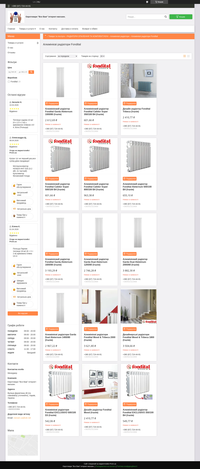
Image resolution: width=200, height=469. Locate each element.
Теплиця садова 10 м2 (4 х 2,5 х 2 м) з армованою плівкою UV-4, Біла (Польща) (24, 123)
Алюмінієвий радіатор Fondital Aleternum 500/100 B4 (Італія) (97, 185)
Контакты (53, 29)
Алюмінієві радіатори (119, 36)
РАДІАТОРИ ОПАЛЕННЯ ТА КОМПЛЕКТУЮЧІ (87, 36)
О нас (42, 29)
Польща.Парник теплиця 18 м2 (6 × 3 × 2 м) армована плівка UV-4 (23, 252)
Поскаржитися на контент (105, 466)
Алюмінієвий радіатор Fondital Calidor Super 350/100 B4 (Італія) (95, 111)
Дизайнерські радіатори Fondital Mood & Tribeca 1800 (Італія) (172, 259)
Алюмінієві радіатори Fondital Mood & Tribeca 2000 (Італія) (134, 259)
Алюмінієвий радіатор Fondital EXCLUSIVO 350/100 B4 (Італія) (133, 334)
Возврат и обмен (90, 29)
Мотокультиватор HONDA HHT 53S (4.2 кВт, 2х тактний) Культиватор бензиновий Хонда (22, 171)
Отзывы (11, 52)
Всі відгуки (23, 313)
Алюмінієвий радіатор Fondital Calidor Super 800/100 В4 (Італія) (57, 185)
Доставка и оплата (69, 29)
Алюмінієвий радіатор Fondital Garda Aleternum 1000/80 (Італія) (58, 111)
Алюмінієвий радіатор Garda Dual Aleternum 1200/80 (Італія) (171, 185)
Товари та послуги (56, 36)
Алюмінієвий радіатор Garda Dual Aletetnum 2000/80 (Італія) (57, 259)
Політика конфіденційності (127, 466)
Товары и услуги (26, 29)
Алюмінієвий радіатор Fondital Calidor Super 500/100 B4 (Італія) (171, 111)
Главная (11, 29)
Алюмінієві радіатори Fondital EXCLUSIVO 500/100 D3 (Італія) (57, 334)
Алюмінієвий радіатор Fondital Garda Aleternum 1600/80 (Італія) (134, 185)
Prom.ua (113, 464)
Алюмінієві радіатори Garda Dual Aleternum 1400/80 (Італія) (95, 259)
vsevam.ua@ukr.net (22, 418)
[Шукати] (165, 16)
